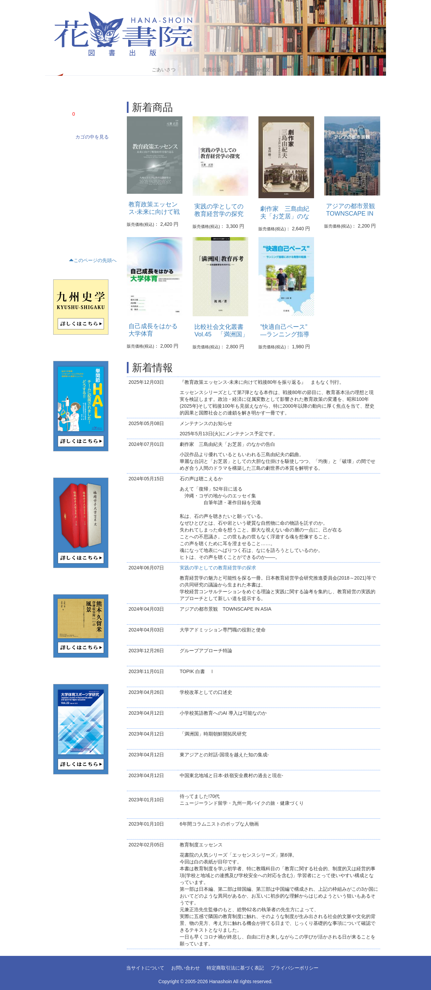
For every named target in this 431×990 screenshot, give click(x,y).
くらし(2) (60, 220)
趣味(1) (58, 231)
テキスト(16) (63, 208)
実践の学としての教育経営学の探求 (218, 567)
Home (114, 69)
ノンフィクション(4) (71, 162)
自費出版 (211, 69)
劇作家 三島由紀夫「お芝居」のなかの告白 (284, 216)
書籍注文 (260, 69)
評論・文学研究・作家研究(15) (80, 185)
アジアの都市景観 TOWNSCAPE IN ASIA (353, 213)
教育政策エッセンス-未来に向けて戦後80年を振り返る (154, 212)
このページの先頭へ (93, 260)
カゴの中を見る (92, 137)
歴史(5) (58, 196)
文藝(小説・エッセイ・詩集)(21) (81, 173)
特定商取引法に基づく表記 (235, 968)
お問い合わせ (185, 968)
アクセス (309, 69)
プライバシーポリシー (294, 968)
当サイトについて (145, 968)
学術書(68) (61, 150)
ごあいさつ (164, 69)
